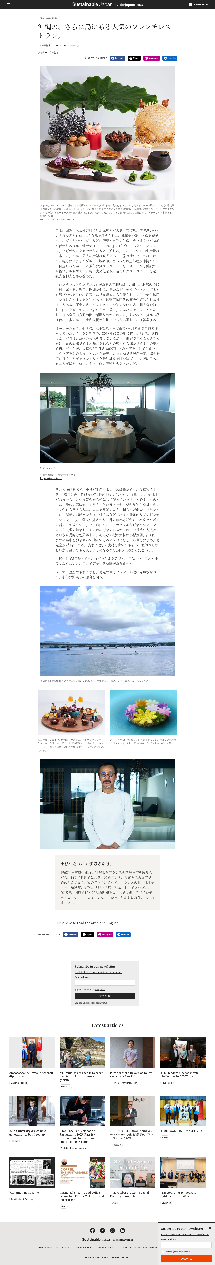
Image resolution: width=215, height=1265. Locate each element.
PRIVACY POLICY (83, 1248)
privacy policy (99, 989)
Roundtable (167, 1083)
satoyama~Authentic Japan (124, 1083)
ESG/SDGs (65, 1086)
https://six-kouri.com (51, 478)
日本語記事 (45, 45)
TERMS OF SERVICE (104, 1248)
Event (113, 1203)
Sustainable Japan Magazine (69, 45)
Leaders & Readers (19, 1083)
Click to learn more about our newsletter (98, 972)
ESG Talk (14, 1141)
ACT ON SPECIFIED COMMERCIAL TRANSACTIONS (140, 1248)
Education (166, 1203)
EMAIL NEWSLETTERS (48, 1248)
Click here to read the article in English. (87, 922)
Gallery (165, 1137)
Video (63, 1206)
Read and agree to (90, 989)
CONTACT (67, 1248)
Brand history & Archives (22, 1199)
